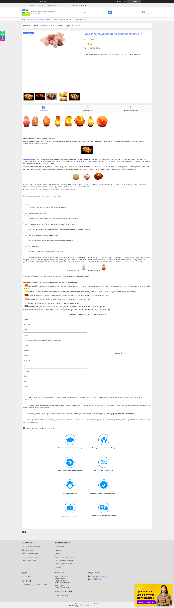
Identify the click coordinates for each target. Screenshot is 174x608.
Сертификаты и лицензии (64, 560)
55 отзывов (122, 1)
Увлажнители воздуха (30, 553)
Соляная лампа (29, 159)
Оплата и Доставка (29, 560)
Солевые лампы (44, 19)
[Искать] (110, 12)
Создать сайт (37, 1)
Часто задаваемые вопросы (65, 564)
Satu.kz (96, 604)
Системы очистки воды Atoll (32, 546)
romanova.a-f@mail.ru (98, 576)
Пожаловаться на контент (98, 606)
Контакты (60, 26)
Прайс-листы (59, 546)
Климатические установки (31, 557)
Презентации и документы (64, 557)
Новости (58, 550)
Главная (26, 26)
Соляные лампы (28, 550)
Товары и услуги (31, 19)
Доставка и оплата (74, 26)
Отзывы (58, 567)
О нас (51, 26)
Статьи (57, 553)
